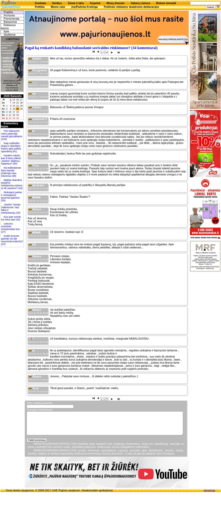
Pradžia (8, 12)
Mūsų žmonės (116, 3)
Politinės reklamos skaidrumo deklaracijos (131, 6)
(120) (4, 139)
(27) (3, 231)
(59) (14, 163)
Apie (6, 31)
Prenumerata (11, 18)
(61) (14, 151)
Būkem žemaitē (166, 3)
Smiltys (57, 3)
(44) (20, 188)
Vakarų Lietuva (140, 3)
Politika (40, 6)
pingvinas (209, 490)
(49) (13, 176)
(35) (3, 200)
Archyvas (9, 15)
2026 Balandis (13, 96)
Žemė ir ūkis (76, 3)
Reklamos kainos (8, 27)
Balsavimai (10, 21)
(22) (3, 244)
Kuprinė (95, 3)
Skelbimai (9, 34)
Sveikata (40, 3)
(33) (18, 212)
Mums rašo (58, 6)
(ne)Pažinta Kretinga (84, 6)
